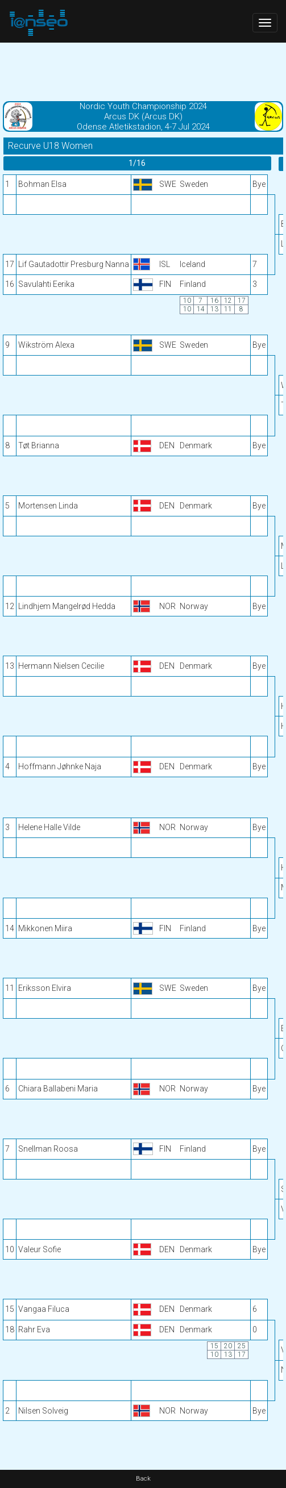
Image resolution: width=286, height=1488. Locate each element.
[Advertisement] (143, 71)
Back (143, 1478)
